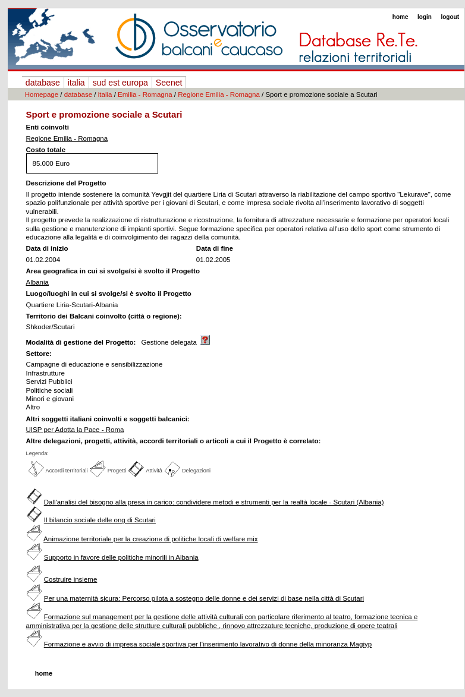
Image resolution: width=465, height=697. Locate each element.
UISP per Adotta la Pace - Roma (75, 429)
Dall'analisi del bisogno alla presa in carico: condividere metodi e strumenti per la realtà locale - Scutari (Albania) (214, 502)
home (400, 17)
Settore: (39, 353)
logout (450, 17)
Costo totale (46, 149)
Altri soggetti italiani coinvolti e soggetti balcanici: (108, 418)
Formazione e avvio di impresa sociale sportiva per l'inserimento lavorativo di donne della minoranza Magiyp (208, 644)
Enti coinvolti (47, 127)
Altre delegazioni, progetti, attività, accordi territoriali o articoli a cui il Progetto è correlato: (173, 440)
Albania (37, 282)
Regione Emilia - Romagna (219, 94)
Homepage (41, 94)
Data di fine (214, 248)
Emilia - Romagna (145, 94)
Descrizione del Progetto (66, 183)
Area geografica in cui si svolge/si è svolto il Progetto (113, 271)
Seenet (169, 82)
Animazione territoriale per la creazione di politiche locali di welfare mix (150, 539)
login (424, 17)
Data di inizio (47, 248)
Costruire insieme (71, 579)
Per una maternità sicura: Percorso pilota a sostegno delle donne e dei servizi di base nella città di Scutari (204, 598)
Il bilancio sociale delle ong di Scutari (100, 519)
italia (76, 82)
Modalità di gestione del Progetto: (81, 342)
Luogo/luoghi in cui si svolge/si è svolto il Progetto (108, 293)
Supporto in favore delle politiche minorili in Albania (121, 557)
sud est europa (120, 82)
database (43, 82)
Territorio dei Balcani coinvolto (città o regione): (104, 316)
